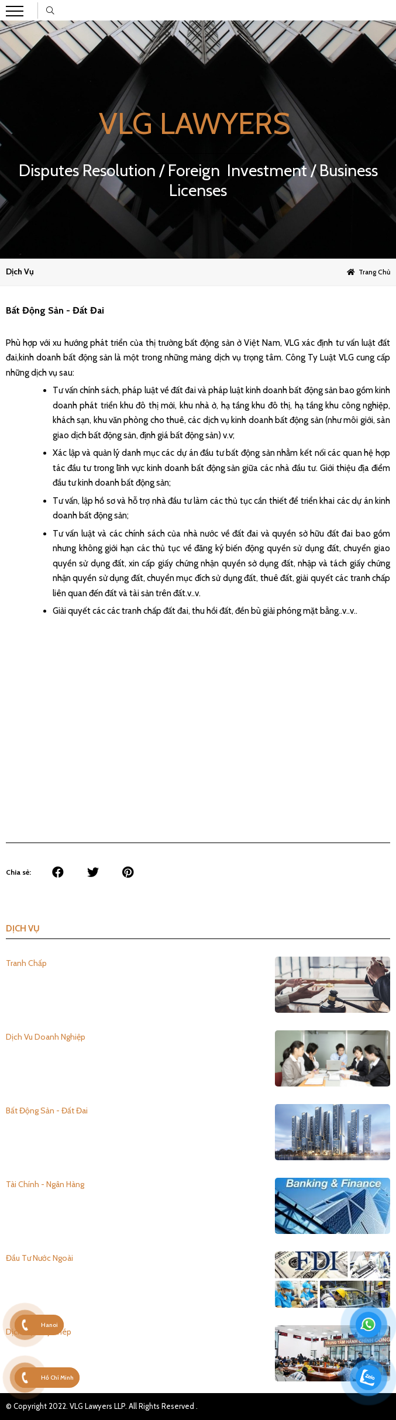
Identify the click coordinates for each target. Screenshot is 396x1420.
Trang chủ (374, 271)
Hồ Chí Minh (57, 1377)
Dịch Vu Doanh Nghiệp (45, 1037)
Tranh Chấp (26, 963)
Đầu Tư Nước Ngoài (39, 1258)
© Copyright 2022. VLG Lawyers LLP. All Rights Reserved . (102, 1406)
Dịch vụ (20, 271)
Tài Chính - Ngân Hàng (45, 1184)
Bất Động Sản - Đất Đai (47, 1110)
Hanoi (49, 1325)
